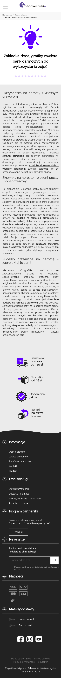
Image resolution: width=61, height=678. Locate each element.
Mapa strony (18, 658)
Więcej (18, 531)
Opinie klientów (17, 451)
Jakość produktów (18, 456)
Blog (28, 658)
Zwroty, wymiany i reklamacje (25, 498)
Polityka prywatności (24, 662)
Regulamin (42, 662)
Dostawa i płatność (19, 493)
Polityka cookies (41, 658)
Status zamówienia (19, 489)
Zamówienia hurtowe (20, 461)
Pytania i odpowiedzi (20, 503)
